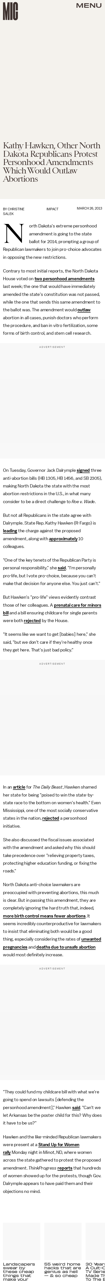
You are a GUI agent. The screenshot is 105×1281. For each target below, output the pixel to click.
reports (64, 1168)
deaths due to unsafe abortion (65, 947)
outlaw (84, 310)
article (19, 787)
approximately (63, 538)
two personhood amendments (65, 278)
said (62, 568)
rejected (32, 620)
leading (10, 531)
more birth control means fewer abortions (44, 916)
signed (83, 470)
